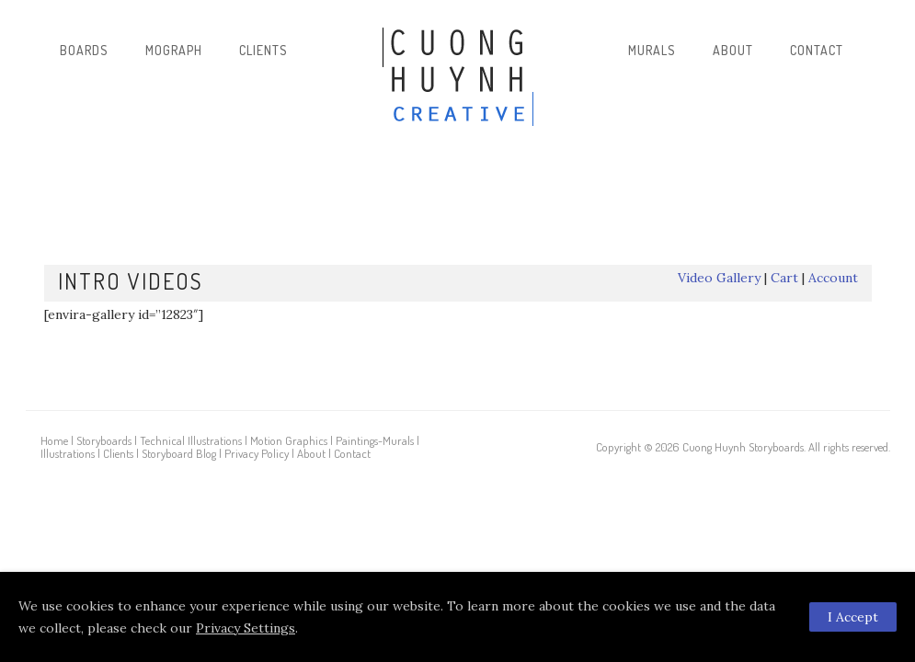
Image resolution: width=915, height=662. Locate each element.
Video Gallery (719, 277)
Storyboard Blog (179, 453)
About (733, 50)
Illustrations (67, 453)
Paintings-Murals (375, 440)
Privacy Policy (256, 453)
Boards (84, 50)
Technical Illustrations (191, 440)
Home (54, 440)
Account (833, 277)
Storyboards (104, 440)
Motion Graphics (288, 440)
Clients (263, 50)
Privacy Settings (245, 628)
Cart (784, 277)
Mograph (173, 50)
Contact (816, 50)
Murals (652, 50)
